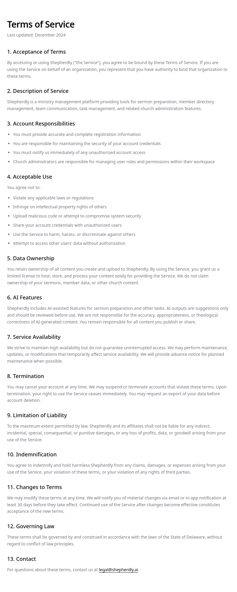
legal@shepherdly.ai (118, 569)
